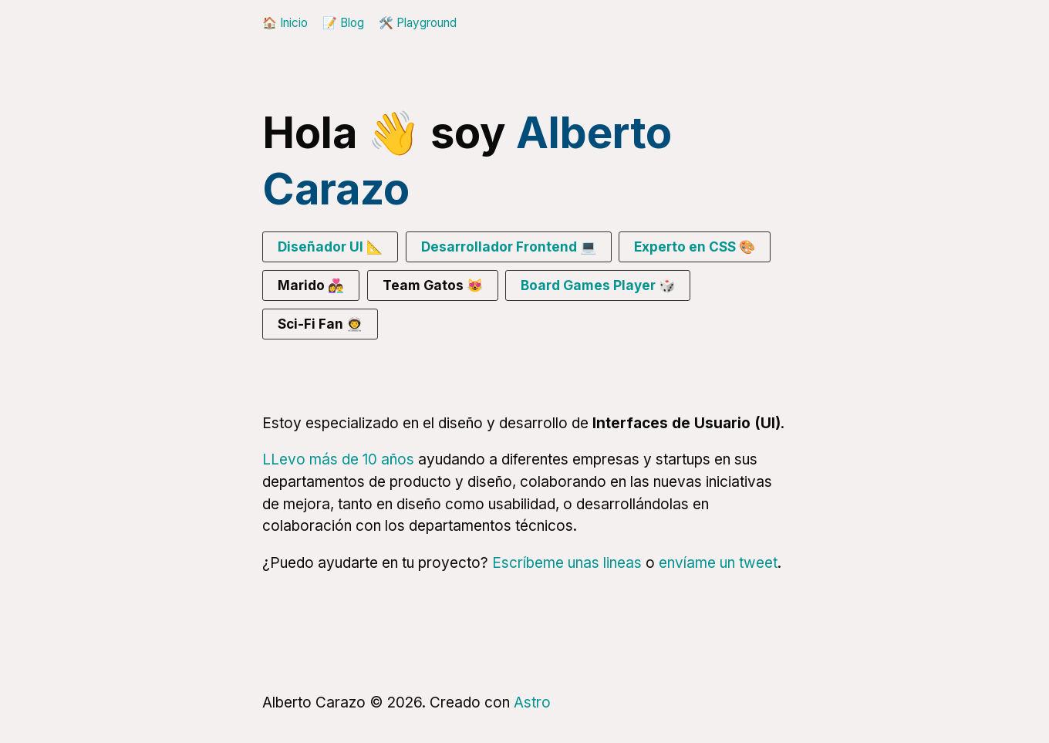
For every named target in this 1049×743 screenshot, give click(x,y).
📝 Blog (343, 22)
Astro (532, 702)
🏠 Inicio (285, 22)
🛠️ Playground (418, 22)
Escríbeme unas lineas (567, 563)
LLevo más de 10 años (338, 459)
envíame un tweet (718, 563)
